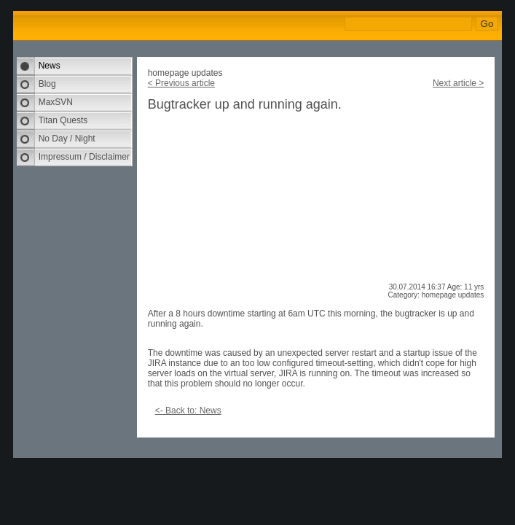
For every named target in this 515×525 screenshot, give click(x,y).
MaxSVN (56, 102)
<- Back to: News (188, 410)
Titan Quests (63, 120)
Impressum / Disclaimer (84, 157)
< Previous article (181, 83)
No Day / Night (67, 138)
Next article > (458, 83)
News (49, 66)
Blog (47, 84)
